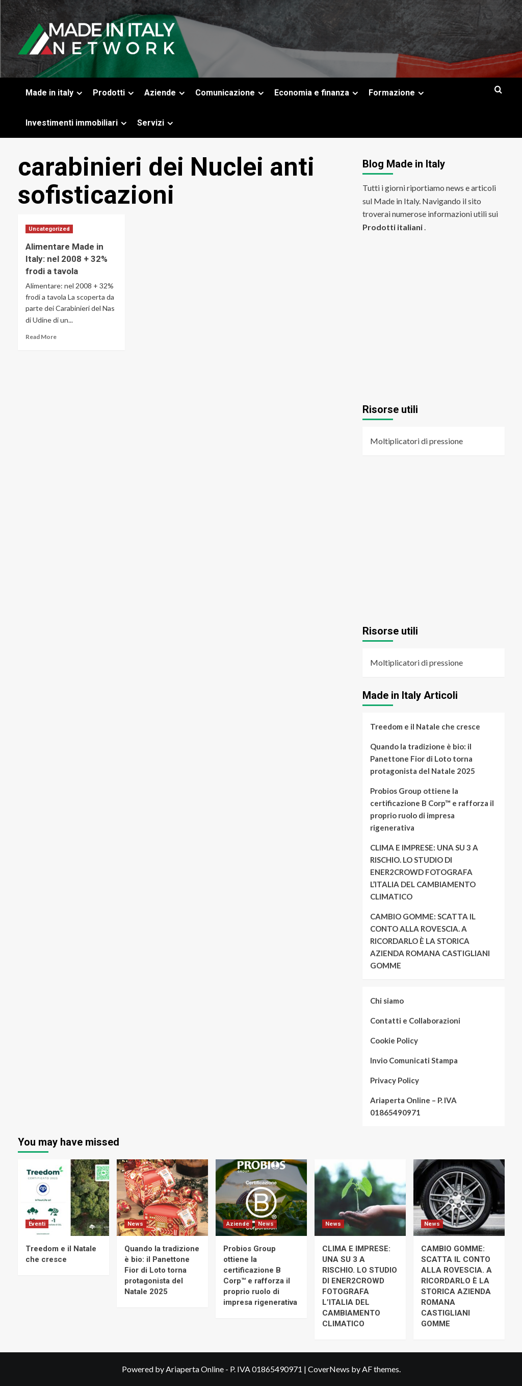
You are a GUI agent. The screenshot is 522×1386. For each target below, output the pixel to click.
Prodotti (115, 93)
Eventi (37, 1224)
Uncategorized (49, 229)
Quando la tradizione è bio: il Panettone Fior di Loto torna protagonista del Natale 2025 (422, 758)
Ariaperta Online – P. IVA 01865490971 (413, 1106)
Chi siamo (387, 1000)
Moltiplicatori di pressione (416, 441)
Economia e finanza (317, 93)
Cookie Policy (394, 1040)
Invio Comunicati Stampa (414, 1060)
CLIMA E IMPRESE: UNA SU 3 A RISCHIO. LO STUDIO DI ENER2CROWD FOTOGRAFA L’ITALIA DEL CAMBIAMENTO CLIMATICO (424, 872)
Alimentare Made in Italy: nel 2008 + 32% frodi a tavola (66, 258)
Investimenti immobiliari (77, 123)
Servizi (156, 123)
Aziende (166, 93)
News (135, 1224)
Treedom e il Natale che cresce (425, 726)
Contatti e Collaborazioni (415, 1020)
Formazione (398, 93)
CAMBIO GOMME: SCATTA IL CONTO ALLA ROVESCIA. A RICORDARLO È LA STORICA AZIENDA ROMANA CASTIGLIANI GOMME (430, 941)
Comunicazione (231, 93)
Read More (41, 337)
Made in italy (55, 93)
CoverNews (329, 1369)
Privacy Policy (394, 1080)
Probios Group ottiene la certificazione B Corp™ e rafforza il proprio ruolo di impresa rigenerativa (432, 809)
